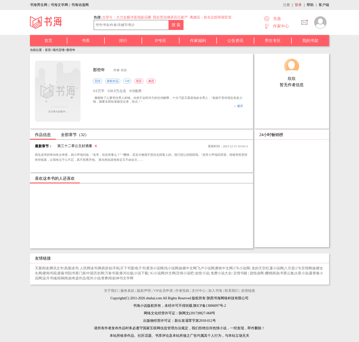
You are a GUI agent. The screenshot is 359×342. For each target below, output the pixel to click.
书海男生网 (38, 5)
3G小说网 (157, 273)
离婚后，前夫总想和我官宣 (211, 17)
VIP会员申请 (163, 291)
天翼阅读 (42, 268)
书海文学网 (59, 5)
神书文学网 (124, 278)
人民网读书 (88, 268)
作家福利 (198, 40)
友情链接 (248, 291)
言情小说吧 (185, 273)
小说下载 (141, 273)
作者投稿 (182, 291)
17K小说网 (241, 268)
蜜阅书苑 (50, 273)
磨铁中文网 (224, 268)
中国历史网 (95, 273)
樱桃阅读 (272, 273)
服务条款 (127, 291)
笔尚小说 (93, 278)
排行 (123, 40)
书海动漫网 (80, 5)
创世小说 (202, 273)
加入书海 (215, 291)
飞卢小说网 (205, 268)
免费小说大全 (221, 273)
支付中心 (199, 291)
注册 (286, 5)
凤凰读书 (71, 268)
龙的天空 (259, 268)
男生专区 (273, 40)
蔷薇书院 (64, 273)
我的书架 (310, 40)
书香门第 (79, 273)
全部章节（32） (75, 135)
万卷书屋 (112, 273)
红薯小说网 (274, 268)
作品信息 (43, 135)
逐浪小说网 (155, 268)
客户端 (324, 5)
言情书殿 (240, 273)
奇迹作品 (79, 278)
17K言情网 (303, 268)
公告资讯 (235, 40)
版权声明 (144, 291)
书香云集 (287, 273)
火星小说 (301, 273)
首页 (48, 40)
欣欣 (292, 78)
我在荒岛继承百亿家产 (170, 17)
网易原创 (105, 268)
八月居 (289, 268)
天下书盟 (127, 268)
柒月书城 (50, 278)
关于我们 (111, 291)
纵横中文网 (187, 268)
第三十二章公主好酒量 (74, 146)
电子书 (140, 268)
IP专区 (160, 40)
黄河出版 (126, 273)
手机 (116, 268)
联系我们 (232, 291)
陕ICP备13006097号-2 (209, 306)
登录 (298, 5)
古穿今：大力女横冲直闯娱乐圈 (126, 17)
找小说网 (171, 268)
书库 (86, 40)
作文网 (170, 273)
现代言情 (59, 50)
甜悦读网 (257, 273)
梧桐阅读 (64, 278)
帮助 (310, 5)
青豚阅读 (108, 278)
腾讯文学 (57, 268)
